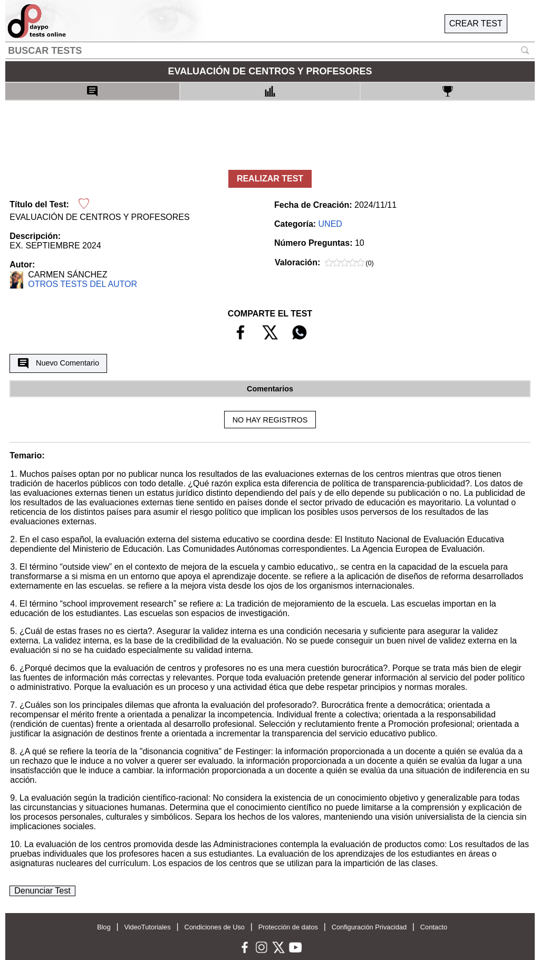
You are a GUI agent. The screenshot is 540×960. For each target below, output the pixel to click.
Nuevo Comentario (58, 363)
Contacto (433, 927)
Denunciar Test (42, 890)
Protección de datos (288, 927)
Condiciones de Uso (214, 927)
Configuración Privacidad (369, 927)
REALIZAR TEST (270, 178)
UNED (330, 223)
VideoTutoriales (147, 927)
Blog (104, 927)
